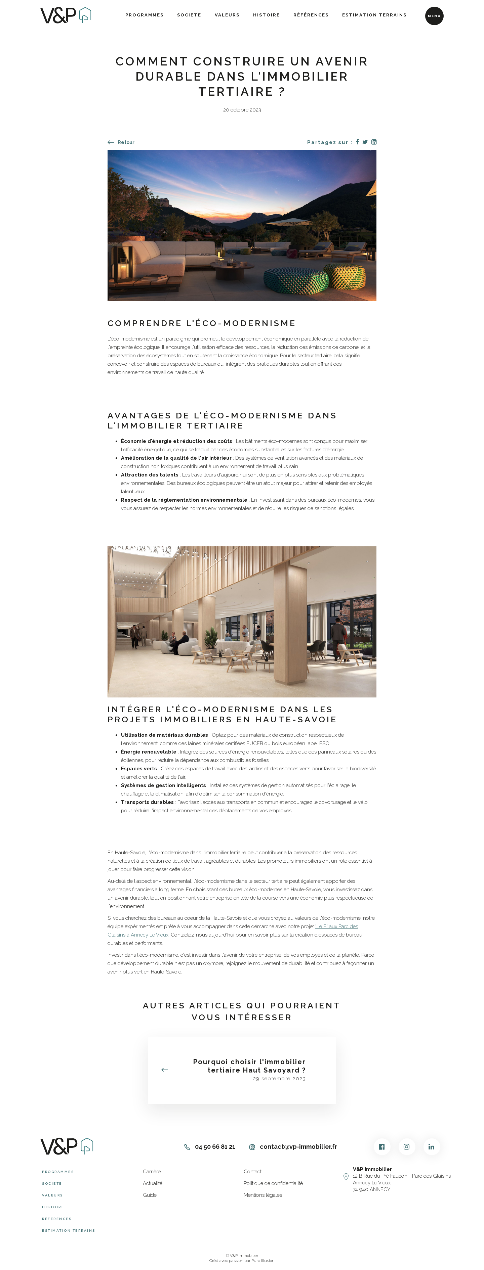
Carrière (152, 1172)
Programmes (144, 14)
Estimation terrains (374, 14)
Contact (252, 1172)
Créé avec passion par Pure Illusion (242, 1260)
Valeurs (227, 14)
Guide (150, 1195)
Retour (121, 142)
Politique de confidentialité (273, 1183)
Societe (189, 14)
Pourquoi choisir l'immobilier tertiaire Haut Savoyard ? (249, 1066)
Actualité (152, 1183)
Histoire (266, 14)
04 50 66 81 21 (209, 1146)
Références (311, 14)
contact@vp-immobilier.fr (293, 1146)
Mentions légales (263, 1195)
